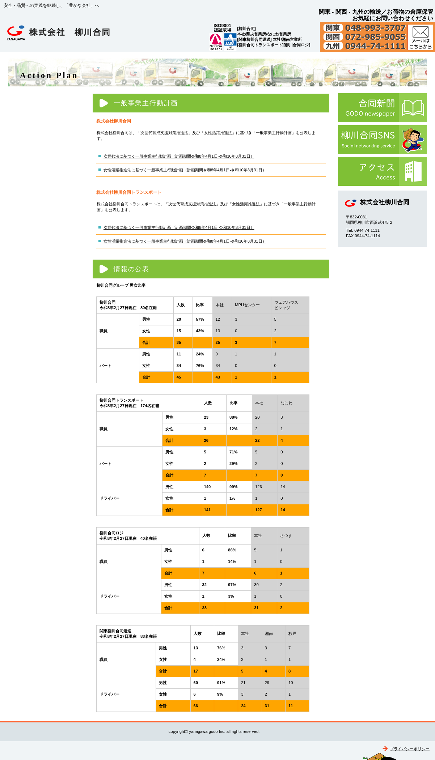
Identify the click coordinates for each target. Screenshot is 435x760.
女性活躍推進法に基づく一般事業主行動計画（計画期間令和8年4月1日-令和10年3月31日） (185, 170)
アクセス (382, 171)
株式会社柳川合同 (76, 35)
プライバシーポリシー (410, 749)
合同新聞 (382, 107)
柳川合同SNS (382, 139)
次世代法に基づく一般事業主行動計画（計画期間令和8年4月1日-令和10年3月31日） (179, 156)
